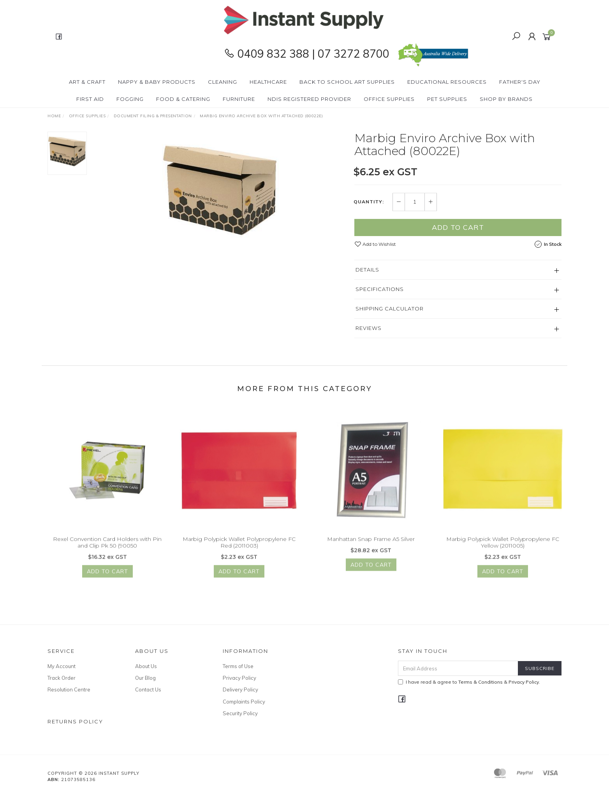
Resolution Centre (69, 689)
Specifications (380, 289)
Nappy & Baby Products (156, 82)
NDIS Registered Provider (309, 99)
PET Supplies (447, 99)
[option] (220, 190)
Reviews (369, 328)
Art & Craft (87, 82)
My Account (62, 666)
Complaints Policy (244, 701)
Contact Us (148, 689)
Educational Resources (447, 82)
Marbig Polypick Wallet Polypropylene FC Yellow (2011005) (502, 549)
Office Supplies (389, 99)
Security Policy (240, 713)
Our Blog (145, 678)
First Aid (90, 99)
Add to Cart (458, 227)
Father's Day (519, 82)
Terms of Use (238, 666)
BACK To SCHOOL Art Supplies (347, 82)
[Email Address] (458, 668)
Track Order (62, 678)
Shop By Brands (506, 99)
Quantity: (369, 202)
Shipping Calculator (390, 308)
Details (367, 269)
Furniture (239, 99)
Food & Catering (183, 99)
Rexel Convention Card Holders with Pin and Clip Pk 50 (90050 (107, 549)
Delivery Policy (240, 689)
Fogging (130, 99)
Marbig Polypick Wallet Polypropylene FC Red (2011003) (239, 549)
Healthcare (268, 82)
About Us (146, 666)
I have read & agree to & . (469, 682)
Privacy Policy (239, 678)
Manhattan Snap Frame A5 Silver (371, 545)
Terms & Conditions (480, 682)
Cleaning (222, 82)
